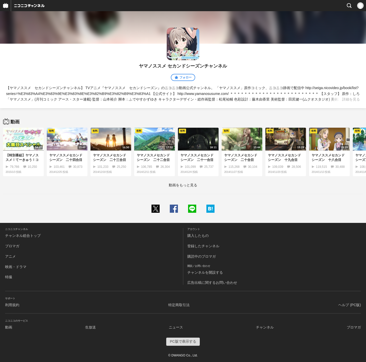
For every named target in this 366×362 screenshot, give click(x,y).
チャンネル (265, 327)
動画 (8, 327)
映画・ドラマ (15, 267)
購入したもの (198, 236)
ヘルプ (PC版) (349, 305)
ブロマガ (12, 246)
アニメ (10, 256)
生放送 (90, 327)
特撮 (8, 277)
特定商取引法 (179, 305)
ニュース (176, 327)
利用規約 (12, 305)
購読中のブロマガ (201, 256)
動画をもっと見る (183, 185)
